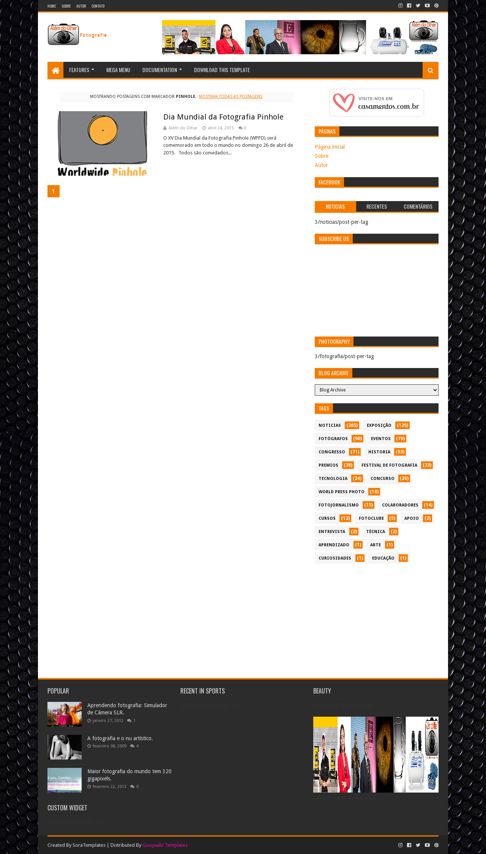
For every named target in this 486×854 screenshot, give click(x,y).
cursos (327, 518)
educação (383, 558)
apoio (411, 518)
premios (328, 465)
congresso (332, 452)
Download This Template (222, 70)
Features (79, 70)
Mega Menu (118, 70)
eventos (381, 438)
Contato (98, 6)
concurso (382, 478)
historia (379, 452)
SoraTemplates (89, 845)
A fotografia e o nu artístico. (120, 738)
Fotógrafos (333, 438)
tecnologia (333, 478)
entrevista (332, 531)
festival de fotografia (389, 465)
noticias (330, 425)
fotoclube (371, 518)
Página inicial (330, 147)
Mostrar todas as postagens (230, 96)
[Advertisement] (377, 620)
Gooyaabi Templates (165, 845)
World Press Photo (341, 491)
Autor (81, 6)
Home (51, 6)
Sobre (66, 6)
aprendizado (334, 545)
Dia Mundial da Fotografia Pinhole (223, 116)
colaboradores (400, 505)
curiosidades (335, 558)
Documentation (159, 70)
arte (375, 545)
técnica (375, 531)
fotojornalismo (339, 505)
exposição (379, 425)
